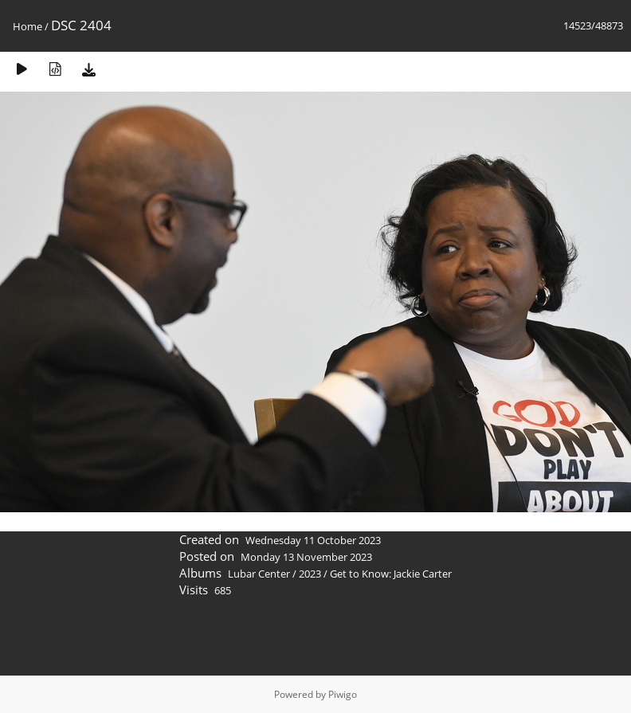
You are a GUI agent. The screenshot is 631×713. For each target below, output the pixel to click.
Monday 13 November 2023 (306, 557)
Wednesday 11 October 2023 (313, 540)
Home (27, 26)
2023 (310, 573)
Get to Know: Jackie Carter (391, 573)
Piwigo (342, 694)
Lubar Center (259, 573)
